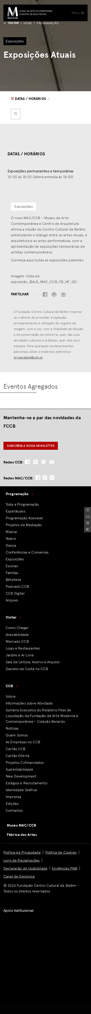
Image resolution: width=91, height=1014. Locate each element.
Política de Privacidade (22, 852)
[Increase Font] (87, 510)
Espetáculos (16, 511)
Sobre (11, 696)
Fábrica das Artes (22, 834)
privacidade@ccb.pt (28, 357)
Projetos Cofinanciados (25, 762)
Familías (12, 573)
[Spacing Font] (87, 516)
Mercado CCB (17, 641)
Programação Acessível (24, 518)
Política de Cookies (61, 852)
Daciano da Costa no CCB (27, 669)
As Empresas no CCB (23, 742)
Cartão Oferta (17, 756)
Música (11, 532)
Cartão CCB (16, 749)
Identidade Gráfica (21, 790)
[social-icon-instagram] (35, 462)
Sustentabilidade (19, 769)
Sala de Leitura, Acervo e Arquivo (32, 662)
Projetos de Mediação (24, 525)
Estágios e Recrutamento (26, 783)
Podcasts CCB (17, 586)
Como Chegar (17, 628)
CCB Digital (15, 593)
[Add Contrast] (87, 523)
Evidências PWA (64, 868)
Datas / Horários (30, 99)
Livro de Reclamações (21, 860)
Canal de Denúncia (19, 876)
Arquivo (12, 600)
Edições (12, 803)
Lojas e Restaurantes (23, 648)
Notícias (12, 728)
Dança (11, 545)
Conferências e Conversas (27, 552)
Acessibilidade (17, 634)
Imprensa (13, 797)
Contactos (14, 810)
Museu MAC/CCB (21, 825)
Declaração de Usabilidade (25, 868)
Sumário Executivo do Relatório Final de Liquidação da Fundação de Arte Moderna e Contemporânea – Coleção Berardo (42, 716)
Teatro (11, 538)
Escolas (12, 566)
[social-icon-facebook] (27, 462)
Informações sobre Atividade (29, 703)
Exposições (15, 559)
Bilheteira (13, 579)
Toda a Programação (22, 504)
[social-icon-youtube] (51, 462)
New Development (21, 776)
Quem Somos (17, 735)
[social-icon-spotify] (43, 462)
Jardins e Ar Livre (20, 655)
